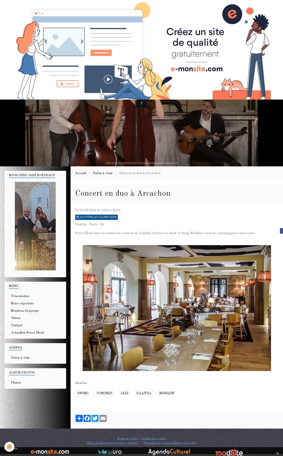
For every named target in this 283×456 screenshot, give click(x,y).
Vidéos (15, 320)
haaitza (143, 395)
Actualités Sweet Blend (27, 334)
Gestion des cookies (154, 440)
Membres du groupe (25, 312)
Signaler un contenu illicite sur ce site (170, 444)
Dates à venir (103, 175)
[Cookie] (9, 447)
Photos (16, 384)
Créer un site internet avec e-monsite (113, 444)
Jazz (124, 395)
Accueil (80, 175)
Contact (16, 327)
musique (166, 395)
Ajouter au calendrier (96, 219)
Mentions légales (127, 440)
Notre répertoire (22, 305)
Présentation (20, 298)
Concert (105, 395)
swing (83, 395)
